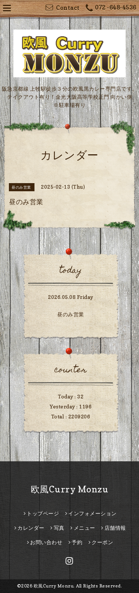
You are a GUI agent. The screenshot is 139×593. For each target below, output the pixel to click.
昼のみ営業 (70, 314)
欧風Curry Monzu (70, 489)
